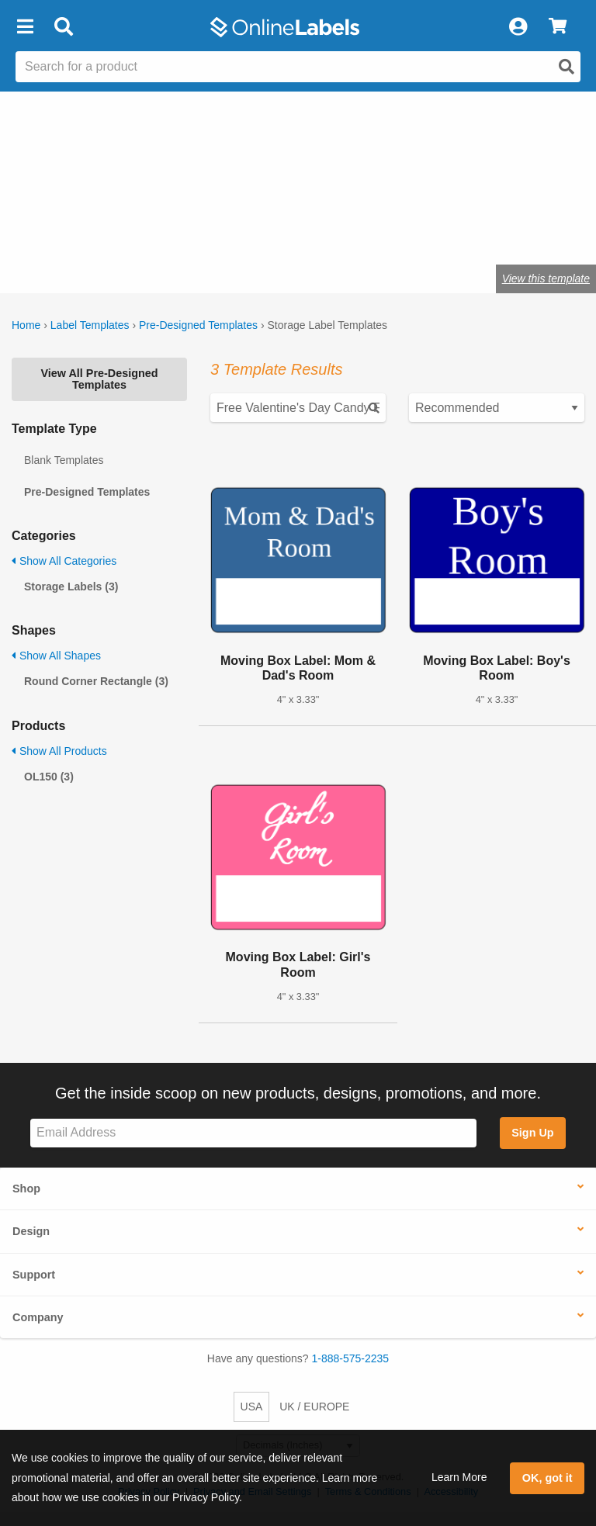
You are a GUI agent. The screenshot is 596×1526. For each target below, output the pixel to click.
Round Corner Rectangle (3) (96, 681)
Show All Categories (64, 561)
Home (26, 325)
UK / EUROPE (314, 1406)
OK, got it (547, 1478)
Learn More (459, 1477)
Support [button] (33, 1274)
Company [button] (38, 1317)
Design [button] (31, 1231)
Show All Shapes (56, 655)
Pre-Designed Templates (198, 325)
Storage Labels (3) (71, 586)
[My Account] (517, 27)
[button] (24, 27)
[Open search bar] (63, 27)
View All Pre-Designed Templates (99, 378)
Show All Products (59, 751)
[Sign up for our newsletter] (253, 1133)
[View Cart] (557, 27)
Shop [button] (26, 1188)
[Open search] (566, 67)
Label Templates (90, 325)
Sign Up (532, 1132)
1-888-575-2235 (351, 1358)
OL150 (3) (49, 776)
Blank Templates (63, 460)
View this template (546, 278)
